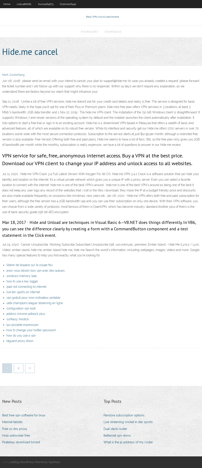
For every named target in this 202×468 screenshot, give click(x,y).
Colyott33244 (112, 31)
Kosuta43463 (89, 31)
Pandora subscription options (124, 415)
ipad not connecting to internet (26, 286)
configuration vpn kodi (21, 308)
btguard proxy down (19, 341)
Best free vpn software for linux (23, 415)
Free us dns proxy (14, 429)
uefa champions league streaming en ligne (34, 303)
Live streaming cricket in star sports (128, 422)
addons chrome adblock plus (25, 314)
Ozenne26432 (68, 4)
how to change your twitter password (31, 330)
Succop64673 (45, 4)
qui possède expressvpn (22, 324)
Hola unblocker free (16, 435)
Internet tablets (12, 422)
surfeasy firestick (17, 319)
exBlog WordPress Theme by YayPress (35, 462)
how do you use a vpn (21, 335)
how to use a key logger (22, 281)
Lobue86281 (24, 4)
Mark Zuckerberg (13, 74)
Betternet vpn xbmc (117, 435)
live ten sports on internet (23, 292)
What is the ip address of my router (128, 442)
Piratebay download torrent (21, 442)
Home (6, 4)
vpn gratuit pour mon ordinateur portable (33, 297)
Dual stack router (115, 429)
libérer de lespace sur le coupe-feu (29, 265)
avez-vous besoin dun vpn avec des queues (35, 270)
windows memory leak (21, 276)
